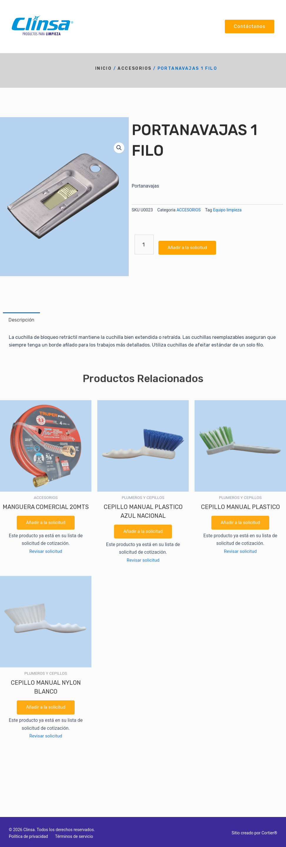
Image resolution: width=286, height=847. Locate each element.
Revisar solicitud (46, 336)
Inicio (103, 68)
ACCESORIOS (134, 68)
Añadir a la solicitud (45, 307)
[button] (118, 147)
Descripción (21, 320)
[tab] (21, 320)
